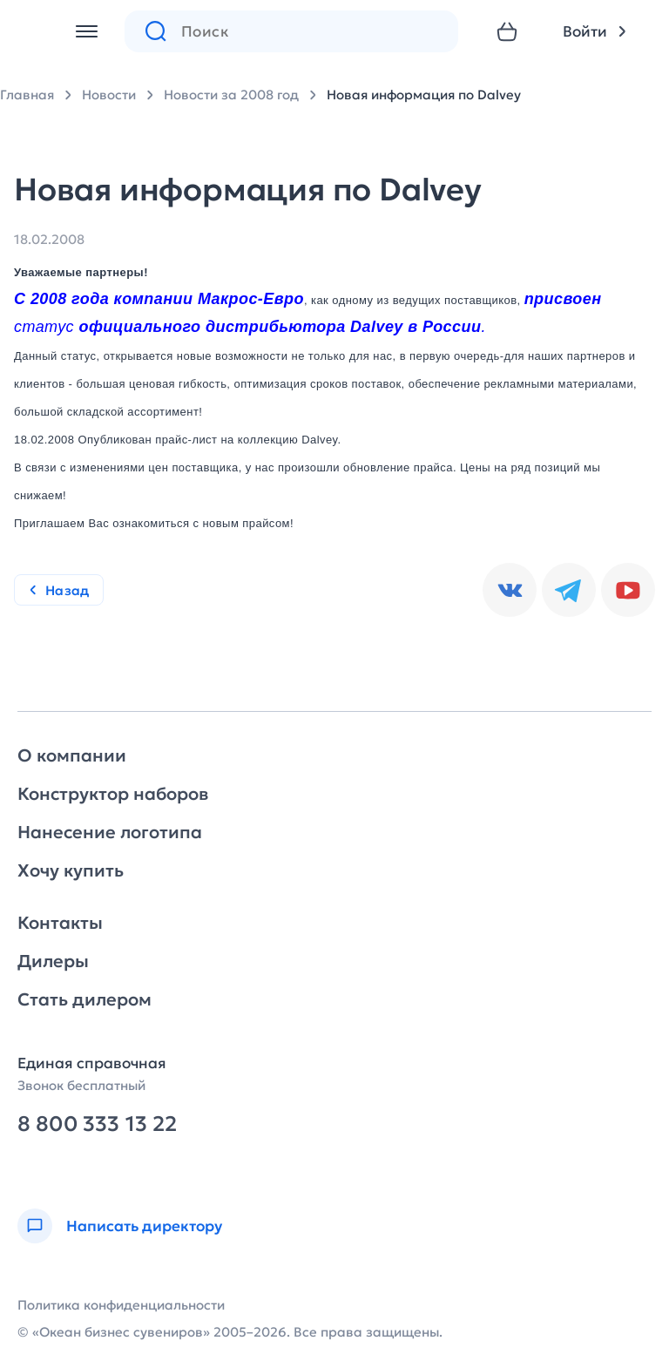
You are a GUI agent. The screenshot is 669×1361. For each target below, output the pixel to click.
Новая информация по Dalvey (424, 94)
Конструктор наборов (112, 793)
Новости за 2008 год (231, 94)
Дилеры (53, 961)
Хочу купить (70, 870)
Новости (109, 94)
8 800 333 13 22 (97, 1124)
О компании (71, 755)
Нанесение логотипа (109, 832)
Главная (27, 94)
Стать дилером (84, 999)
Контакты (60, 922)
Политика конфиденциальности (121, 1305)
